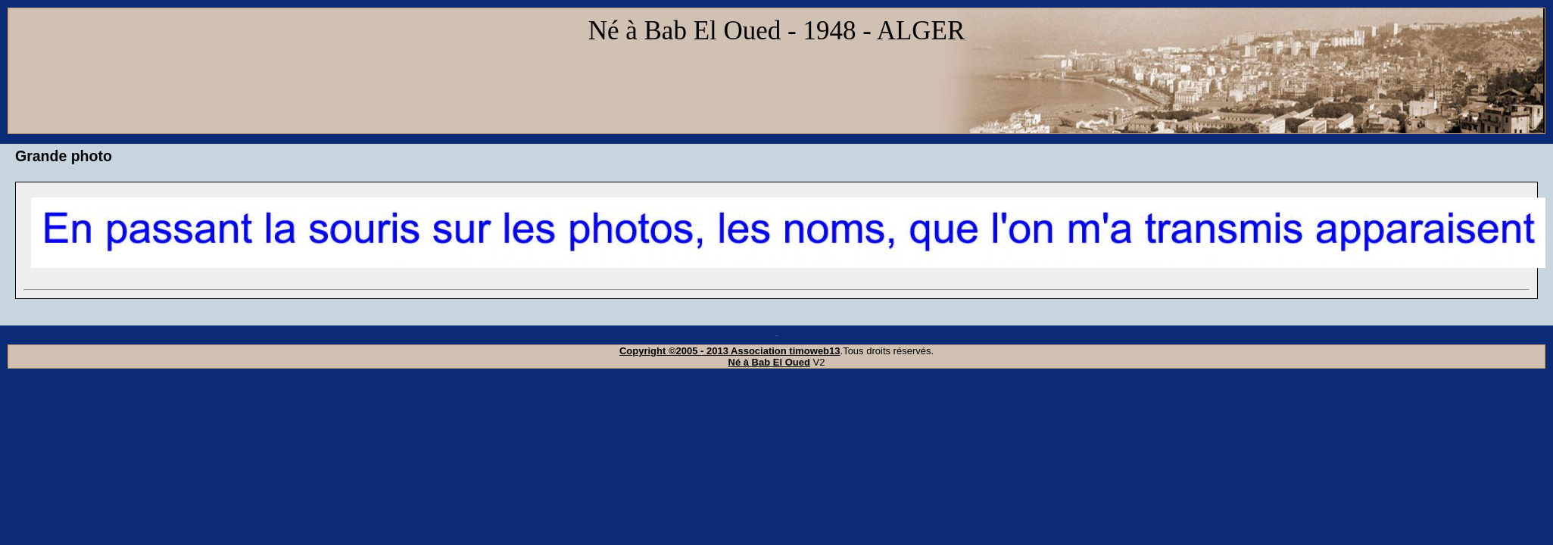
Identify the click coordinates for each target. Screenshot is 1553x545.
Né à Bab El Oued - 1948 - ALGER (776, 30)
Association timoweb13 (785, 351)
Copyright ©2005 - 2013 (675, 351)
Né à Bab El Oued (769, 362)
